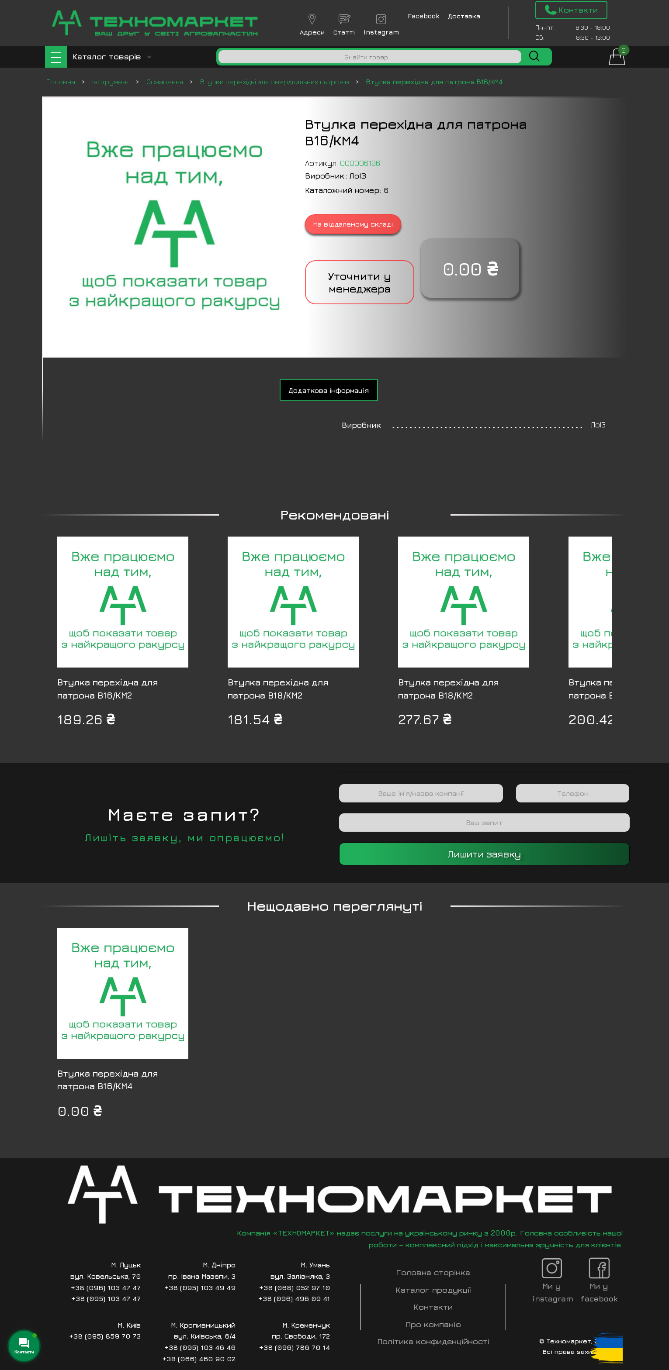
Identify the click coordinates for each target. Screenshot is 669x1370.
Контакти (433, 1306)
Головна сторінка (433, 1272)
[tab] (329, 390)
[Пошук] (369, 56)
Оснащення (165, 82)
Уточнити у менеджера (359, 282)
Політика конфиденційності (433, 1341)
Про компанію (433, 1324)
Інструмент (111, 82)
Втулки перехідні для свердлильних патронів (275, 82)
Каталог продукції (433, 1289)
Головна (61, 82)
